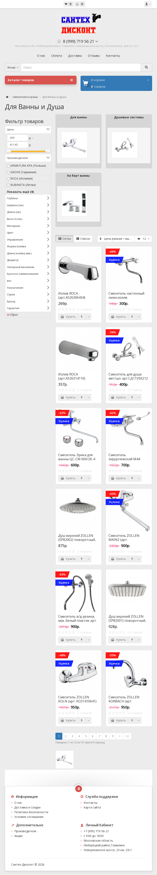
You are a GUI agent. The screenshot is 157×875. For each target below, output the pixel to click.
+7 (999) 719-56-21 (96, 831)
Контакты (90, 803)
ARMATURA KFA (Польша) (28, 165)
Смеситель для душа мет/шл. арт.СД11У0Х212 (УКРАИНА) (128, 378)
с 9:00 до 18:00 (94, 836)
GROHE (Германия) (23, 172)
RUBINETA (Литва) (23, 185)
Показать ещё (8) (20, 192)
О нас (18, 803)
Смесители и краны (25, 97)
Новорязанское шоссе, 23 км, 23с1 (108, 850)
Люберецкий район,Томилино (104, 845)
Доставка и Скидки (27, 807)
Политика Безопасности (31, 812)
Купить (68, 317)
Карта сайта (92, 807)
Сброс (12, 315)
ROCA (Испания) (21, 178)
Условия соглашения (28, 817)
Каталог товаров (40, 80)
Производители (25, 831)
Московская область (98, 840)
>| (127, 736)
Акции (18, 836)
